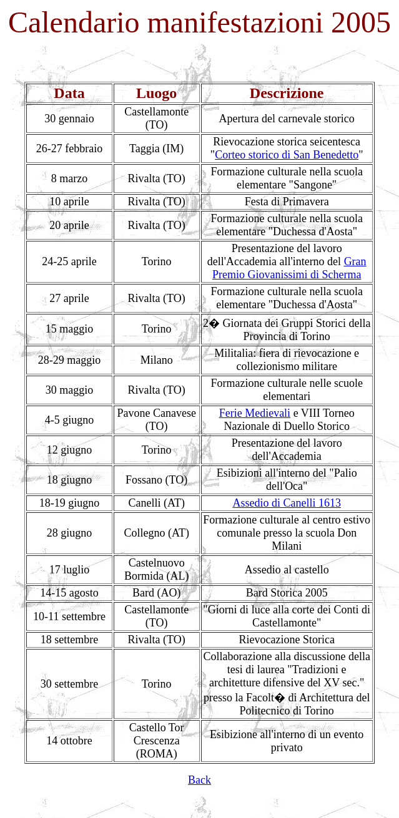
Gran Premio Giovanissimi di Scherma (289, 268)
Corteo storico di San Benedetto (286, 155)
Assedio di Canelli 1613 (286, 503)
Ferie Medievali (254, 413)
